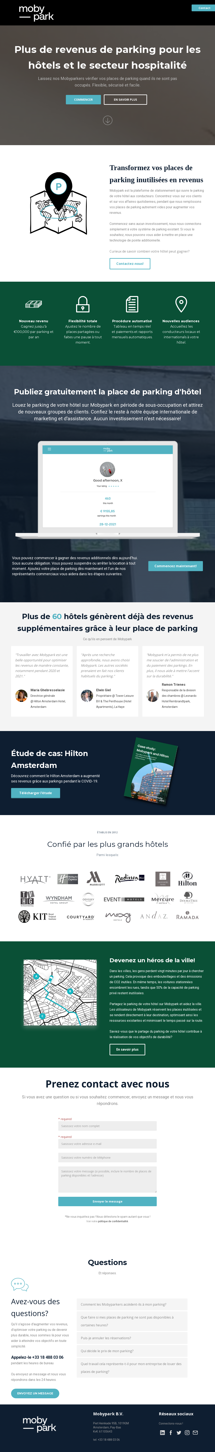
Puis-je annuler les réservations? (106, 1338)
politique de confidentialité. (113, 1221)
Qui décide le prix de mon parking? (107, 1351)
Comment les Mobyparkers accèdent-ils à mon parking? (123, 1304)
